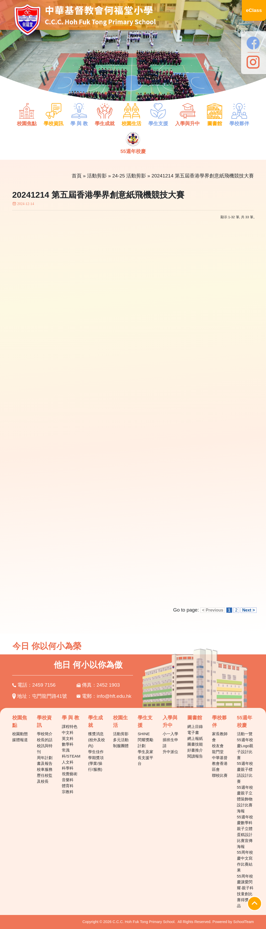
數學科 (68, 744)
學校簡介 (44, 734)
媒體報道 (20, 740)
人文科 (68, 762)
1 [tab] (98, 93)
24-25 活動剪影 (129, 175)
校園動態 (20, 734)
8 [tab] (152, 93)
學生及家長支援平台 (145, 757)
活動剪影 (97, 175)
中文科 (68, 732)
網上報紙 (195, 738)
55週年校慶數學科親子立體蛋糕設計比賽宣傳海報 (245, 832)
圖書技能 (195, 744)
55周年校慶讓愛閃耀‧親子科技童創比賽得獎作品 (245, 891)
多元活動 (121, 740)
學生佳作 (96, 751)
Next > (248, 610)
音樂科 (68, 780)
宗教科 (68, 791)
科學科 (68, 768)
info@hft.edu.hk (114, 696)
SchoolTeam (243, 922)
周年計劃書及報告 (44, 760)
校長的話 (44, 740)
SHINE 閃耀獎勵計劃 (145, 740)
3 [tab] (113, 93)
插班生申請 (170, 743)
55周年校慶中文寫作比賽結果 (245, 861)
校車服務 (44, 769)
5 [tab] (129, 93)
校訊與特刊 (44, 749)
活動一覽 (244, 734)
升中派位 (170, 751)
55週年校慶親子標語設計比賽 (245, 772)
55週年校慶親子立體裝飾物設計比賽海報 (245, 799)
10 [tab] (168, 93)
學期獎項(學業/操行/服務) (96, 763)
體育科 (68, 786)
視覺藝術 (69, 774)
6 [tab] (136, 93)
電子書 (193, 732)
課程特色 (69, 726)
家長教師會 (220, 737)
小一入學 (170, 734)
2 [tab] (105, 93)
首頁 (77, 175)
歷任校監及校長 (44, 778)
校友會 (218, 746)
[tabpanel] (133, 53)
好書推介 (195, 750)
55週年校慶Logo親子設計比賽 (245, 749)
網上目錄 (195, 726)
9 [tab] (160, 93)
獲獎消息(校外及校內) (96, 740)
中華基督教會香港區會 (220, 763)
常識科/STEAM (71, 753)
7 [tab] (144, 93)
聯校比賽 (220, 775)
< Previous (212, 610)
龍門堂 (218, 751)
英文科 (68, 738)
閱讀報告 (195, 756)
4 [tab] (121, 93)
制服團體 (121, 746)
